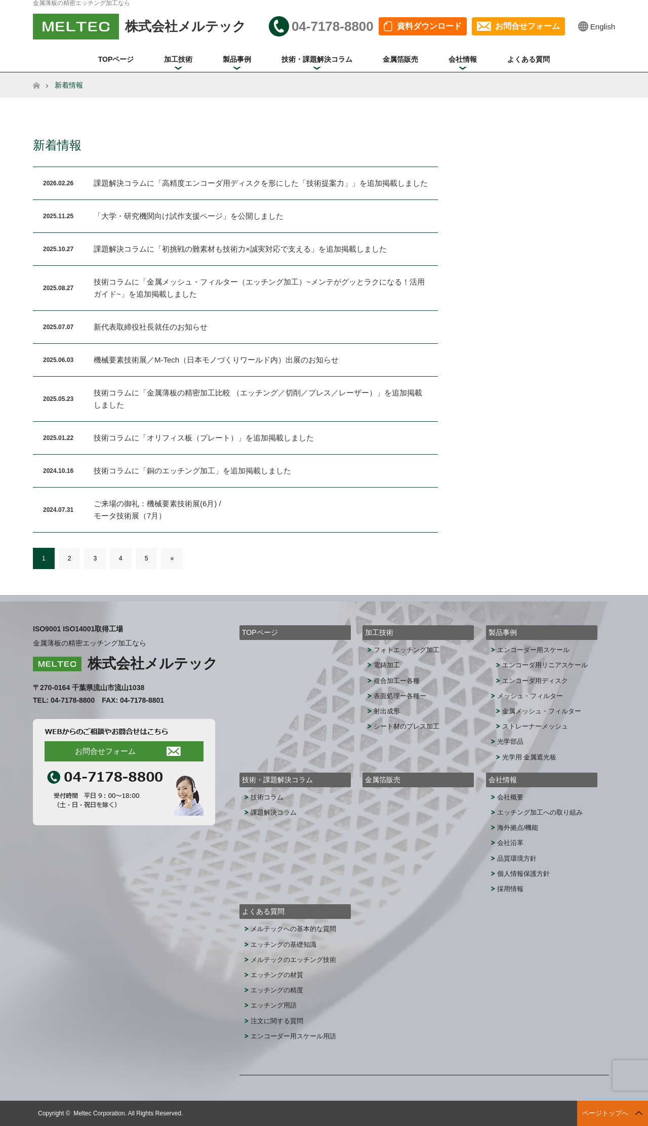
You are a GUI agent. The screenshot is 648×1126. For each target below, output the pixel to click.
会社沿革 (510, 843)
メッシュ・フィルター (530, 696)
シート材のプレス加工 (406, 726)
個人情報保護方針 (523, 873)
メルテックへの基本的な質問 (293, 929)
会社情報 (463, 59)
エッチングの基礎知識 (283, 944)
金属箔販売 (400, 59)
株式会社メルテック (153, 663)
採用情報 (510, 889)
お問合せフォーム (527, 26)
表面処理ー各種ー (400, 696)
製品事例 (237, 59)
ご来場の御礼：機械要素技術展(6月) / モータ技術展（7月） (157, 509)
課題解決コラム (274, 812)
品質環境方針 (517, 858)
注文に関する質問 (277, 1021)
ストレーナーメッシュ (535, 726)
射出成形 (387, 711)
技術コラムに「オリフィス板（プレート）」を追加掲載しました (204, 437)
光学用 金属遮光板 (529, 757)
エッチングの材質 (277, 975)
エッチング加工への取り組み (540, 812)
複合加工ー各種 (397, 681)
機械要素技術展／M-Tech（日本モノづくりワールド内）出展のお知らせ (216, 359)
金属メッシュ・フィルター (541, 711)
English (602, 26)
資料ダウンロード (429, 26)
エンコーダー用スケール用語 (293, 1036)
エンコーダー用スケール (533, 650)
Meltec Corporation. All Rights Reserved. (128, 1113)
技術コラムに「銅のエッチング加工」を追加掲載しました (192, 470)
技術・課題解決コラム (316, 59)
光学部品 (510, 741)
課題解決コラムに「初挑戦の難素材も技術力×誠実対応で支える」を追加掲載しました (240, 249)
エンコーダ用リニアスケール (545, 665)
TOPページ (116, 59)
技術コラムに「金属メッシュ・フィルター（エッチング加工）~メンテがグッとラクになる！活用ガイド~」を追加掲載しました (259, 287)
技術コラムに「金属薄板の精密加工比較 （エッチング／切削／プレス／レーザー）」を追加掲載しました (258, 398)
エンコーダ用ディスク (535, 681)
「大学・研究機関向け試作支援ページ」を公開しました (189, 216)
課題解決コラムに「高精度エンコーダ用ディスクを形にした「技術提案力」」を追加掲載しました (261, 183)
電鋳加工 (387, 665)
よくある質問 (528, 59)
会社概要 (510, 797)
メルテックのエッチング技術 (293, 959)
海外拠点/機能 (518, 827)
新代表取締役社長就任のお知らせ (151, 327)
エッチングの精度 (277, 990)
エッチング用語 (274, 1005)
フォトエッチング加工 (406, 650)
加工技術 (178, 59)
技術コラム (267, 797)
